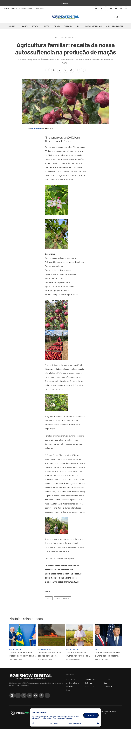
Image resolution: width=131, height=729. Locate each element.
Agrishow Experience (26, 8)
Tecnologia (68, 26)
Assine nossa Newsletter (114, 26)
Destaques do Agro (67, 37)
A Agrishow (11, 26)
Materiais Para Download (93, 26)
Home (56, 37)
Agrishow (6, 8)
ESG (78, 26)
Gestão (46, 26)
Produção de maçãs (62, 598)
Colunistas (24, 26)
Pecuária (57, 26)
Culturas (35, 26)
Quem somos (40, 8)
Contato (14, 8)
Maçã (49, 598)
